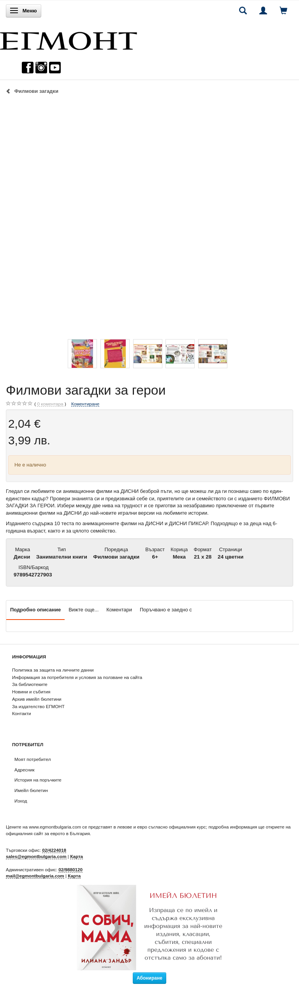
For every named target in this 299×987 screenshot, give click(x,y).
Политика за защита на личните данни (52, 669)
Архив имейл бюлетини (37, 699)
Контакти (21, 713)
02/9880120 (70, 869)
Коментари (119, 610)
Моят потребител (32, 759)
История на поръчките (38, 779)
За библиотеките (29, 684)
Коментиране (85, 403)
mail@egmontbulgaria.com (35, 875)
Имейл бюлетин (31, 790)
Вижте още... (83, 610)
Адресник (24, 769)
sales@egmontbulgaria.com (36, 856)
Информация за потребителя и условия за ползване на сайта (77, 677)
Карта (76, 856)
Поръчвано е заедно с (166, 610)
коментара (50, 404)
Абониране (149, 978)
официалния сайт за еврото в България (48, 833)
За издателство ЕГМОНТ (38, 706)
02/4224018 (54, 850)
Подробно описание (35, 610)
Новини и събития (31, 691)
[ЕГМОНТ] (68, 39)
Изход (20, 800)
